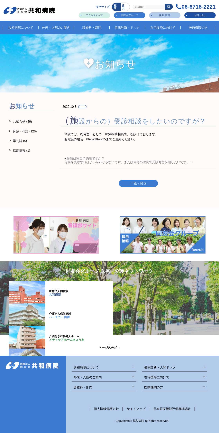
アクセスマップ (94, 14)
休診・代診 (25, 131)
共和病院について (104, 368)
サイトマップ (136, 408)
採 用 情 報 (164, 14)
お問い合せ (199, 14)
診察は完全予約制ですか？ (86, 158)
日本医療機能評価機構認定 (172, 408)
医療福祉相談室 (116, 134)
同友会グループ (129, 14)
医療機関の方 (174, 387)
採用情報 (21, 150)
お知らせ (22, 121)
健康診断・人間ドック (174, 368)
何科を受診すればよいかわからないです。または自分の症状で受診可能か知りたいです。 (127, 162)
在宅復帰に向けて (174, 377)
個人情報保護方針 (106, 408)
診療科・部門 (104, 387)
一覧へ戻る (138, 183)
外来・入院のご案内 (104, 377)
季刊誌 (20, 141)
